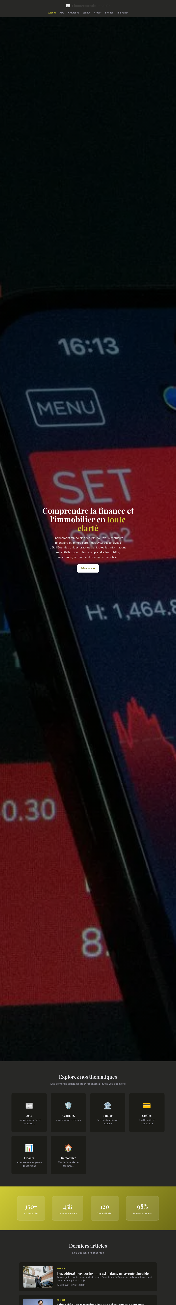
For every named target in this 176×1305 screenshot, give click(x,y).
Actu (62, 12)
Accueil (52, 12)
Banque (86, 12)
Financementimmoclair (88, 5)
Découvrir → (88, 568)
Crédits (97, 12)
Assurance (73, 12)
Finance (109, 12)
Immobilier (122, 12)
